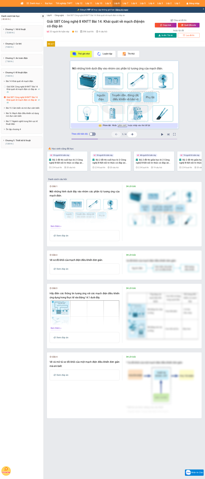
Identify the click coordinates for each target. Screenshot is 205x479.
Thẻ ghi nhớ (81, 54)
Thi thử (128, 54)
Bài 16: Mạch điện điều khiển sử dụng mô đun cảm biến (22, 114)
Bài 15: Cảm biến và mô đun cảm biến (22, 108)
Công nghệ (59, 15)
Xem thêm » (56, 226)
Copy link (165, 25)
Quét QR (189, 25)
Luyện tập (104, 54)
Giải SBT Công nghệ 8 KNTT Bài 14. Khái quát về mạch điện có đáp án (96, 15)
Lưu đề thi (188, 35)
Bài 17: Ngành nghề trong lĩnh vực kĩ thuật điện (22, 122)
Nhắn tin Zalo (194, 472)
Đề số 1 (51, 44)
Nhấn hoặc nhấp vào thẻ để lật (124, 125)
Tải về (166, 35)
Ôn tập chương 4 (13, 129)
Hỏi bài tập (6, 470)
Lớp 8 (49, 15)
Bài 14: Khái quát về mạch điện (19, 81)
